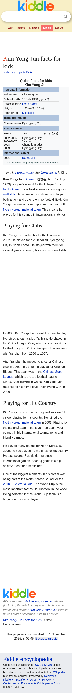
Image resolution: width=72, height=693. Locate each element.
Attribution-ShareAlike (42, 609)
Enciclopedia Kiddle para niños (39, 683)
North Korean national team (22, 209)
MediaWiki (50, 676)
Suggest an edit (46, 638)
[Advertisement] (36, 42)
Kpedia (47, 28)
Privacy (46, 679)
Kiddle (7, 679)
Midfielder (28, 112)
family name (49, 172)
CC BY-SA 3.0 (43, 664)
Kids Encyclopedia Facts (17, 72)
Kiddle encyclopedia (39, 601)
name (30, 172)
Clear (57, 16)
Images (21, 28)
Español (59, 28)
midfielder (9, 194)
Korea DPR (29, 157)
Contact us (9, 683)
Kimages (34, 28)
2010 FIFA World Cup (17, 484)
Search (65, 16)
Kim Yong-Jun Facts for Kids (22, 620)
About (33, 679)
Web (10, 28)
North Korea (29, 103)
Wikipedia (59, 672)
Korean (20, 172)
